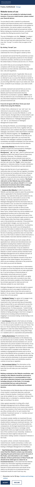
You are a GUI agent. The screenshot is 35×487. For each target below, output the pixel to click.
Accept (5, 482)
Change (18, 7)
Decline (17, 482)
